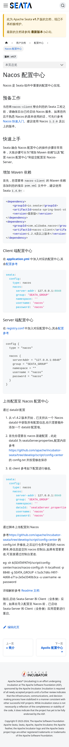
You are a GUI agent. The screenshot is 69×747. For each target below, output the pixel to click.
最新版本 (37, 32)
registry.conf (15, 328)
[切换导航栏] (5, 5)
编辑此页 (11, 627)
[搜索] (62, 5)
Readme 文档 (30, 590)
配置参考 (12, 264)
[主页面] (6, 43)
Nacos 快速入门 (13, 121)
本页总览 (11, 65)
